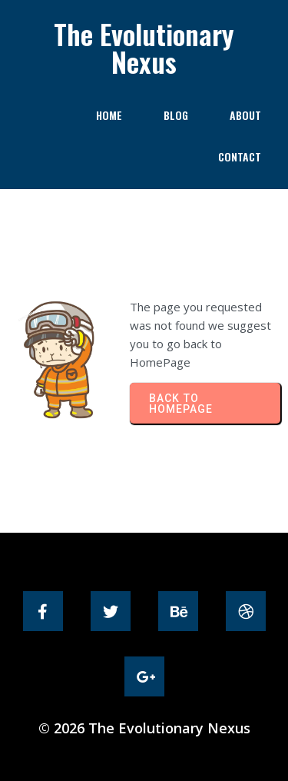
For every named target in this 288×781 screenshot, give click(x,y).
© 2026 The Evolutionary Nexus (144, 728)
